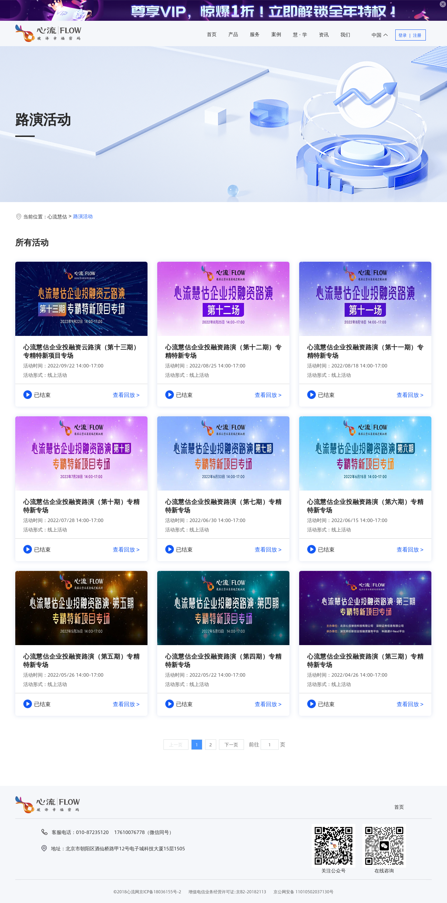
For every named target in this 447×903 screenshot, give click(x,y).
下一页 (231, 744)
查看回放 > (126, 394)
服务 (255, 34)
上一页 (176, 744)
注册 (417, 35)
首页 (212, 34)
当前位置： (35, 216)
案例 (276, 34)
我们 (345, 34)
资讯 (324, 34)
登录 (402, 35)
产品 (233, 34)
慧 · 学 (300, 34)
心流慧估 (57, 216)
